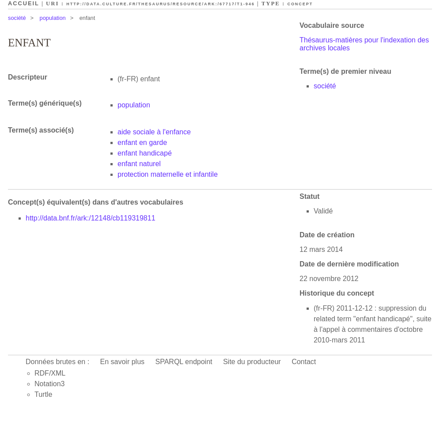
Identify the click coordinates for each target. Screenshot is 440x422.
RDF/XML (49, 373)
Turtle (43, 394)
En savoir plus (122, 361)
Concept (300, 4)
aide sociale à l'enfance (154, 132)
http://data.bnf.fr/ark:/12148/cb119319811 (91, 218)
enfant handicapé (145, 153)
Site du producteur (252, 361)
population (53, 18)
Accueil (23, 3)
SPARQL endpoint (184, 361)
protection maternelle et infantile (168, 174)
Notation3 (49, 384)
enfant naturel (139, 163)
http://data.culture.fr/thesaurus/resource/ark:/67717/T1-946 (160, 4)
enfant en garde (142, 142)
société (17, 18)
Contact (304, 361)
